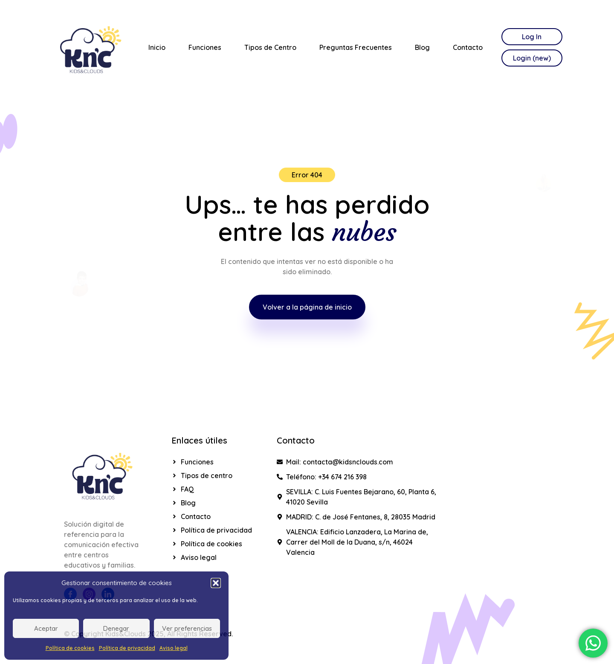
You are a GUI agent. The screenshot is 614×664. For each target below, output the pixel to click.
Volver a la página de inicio (307, 307)
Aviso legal (173, 648)
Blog (422, 47)
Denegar (116, 628)
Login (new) (532, 58)
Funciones (204, 47)
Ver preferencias (187, 628)
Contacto (468, 47)
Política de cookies (70, 648)
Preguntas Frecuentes (355, 47)
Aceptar (46, 628)
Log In (532, 36)
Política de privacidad (127, 648)
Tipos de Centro (270, 47)
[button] (215, 583)
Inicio (156, 47)
